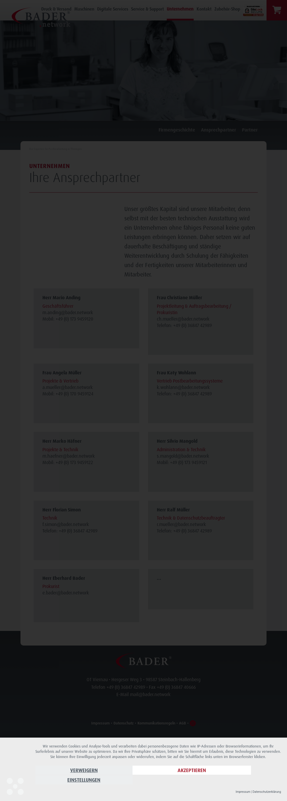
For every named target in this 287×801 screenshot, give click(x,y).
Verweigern (72, 781)
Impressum (243, 791)
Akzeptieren (158, 781)
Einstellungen (244, 781)
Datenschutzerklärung (266, 791)
